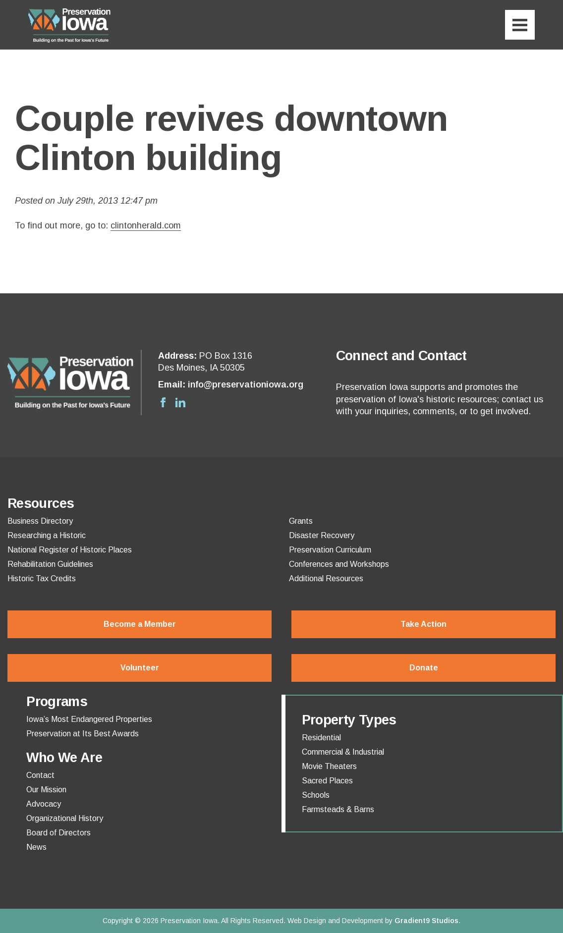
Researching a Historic (46, 536)
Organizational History (64, 819)
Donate (423, 667)
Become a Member (140, 624)
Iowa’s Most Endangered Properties (89, 719)
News (36, 847)
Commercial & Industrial (343, 752)
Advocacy (43, 804)
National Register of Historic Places (69, 550)
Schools (316, 795)
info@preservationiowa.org (245, 384)
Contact (40, 775)
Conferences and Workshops (339, 564)
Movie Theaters (329, 766)
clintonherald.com (146, 225)
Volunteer (139, 667)
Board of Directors (58, 833)
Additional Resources (326, 579)
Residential (321, 738)
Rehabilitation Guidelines (50, 564)
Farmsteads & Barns (338, 810)
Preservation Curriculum (330, 550)
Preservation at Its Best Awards (82, 734)
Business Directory (40, 521)
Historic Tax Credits (41, 579)
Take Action (423, 624)
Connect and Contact (401, 355)
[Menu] (520, 25)
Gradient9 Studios (426, 921)
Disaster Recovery (321, 536)
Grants (301, 521)
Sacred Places (327, 781)
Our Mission (46, 790)
